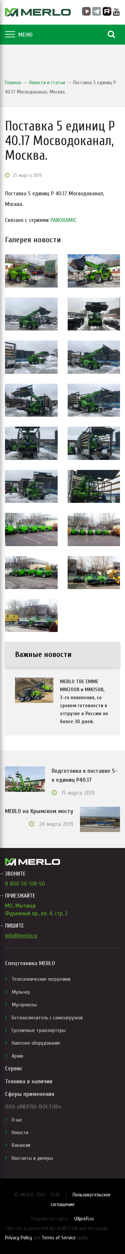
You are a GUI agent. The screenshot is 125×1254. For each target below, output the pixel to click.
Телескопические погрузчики (41, 979)
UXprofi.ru (84, 1219)
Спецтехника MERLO (30, 963)
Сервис (13, 1068)
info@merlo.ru (21, 935)
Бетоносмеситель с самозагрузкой (47, 1018)
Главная (13, 83)
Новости (20, 1133)
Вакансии (21, 1145)
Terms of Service (59, 1238)
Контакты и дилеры (32, 1158)
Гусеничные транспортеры (39, 1030)
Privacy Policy (18, 1238)
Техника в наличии (28, 1081)
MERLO (38, 12)
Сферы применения (29, 1094)
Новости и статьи (47, 83)
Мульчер (21, 992)
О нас (17, 1120)
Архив (17, 1056)
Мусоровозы (24, 1005)
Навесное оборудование (36, 1043)
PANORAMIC (63, 220)
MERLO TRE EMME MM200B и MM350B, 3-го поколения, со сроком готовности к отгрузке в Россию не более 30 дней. (84, 702)
